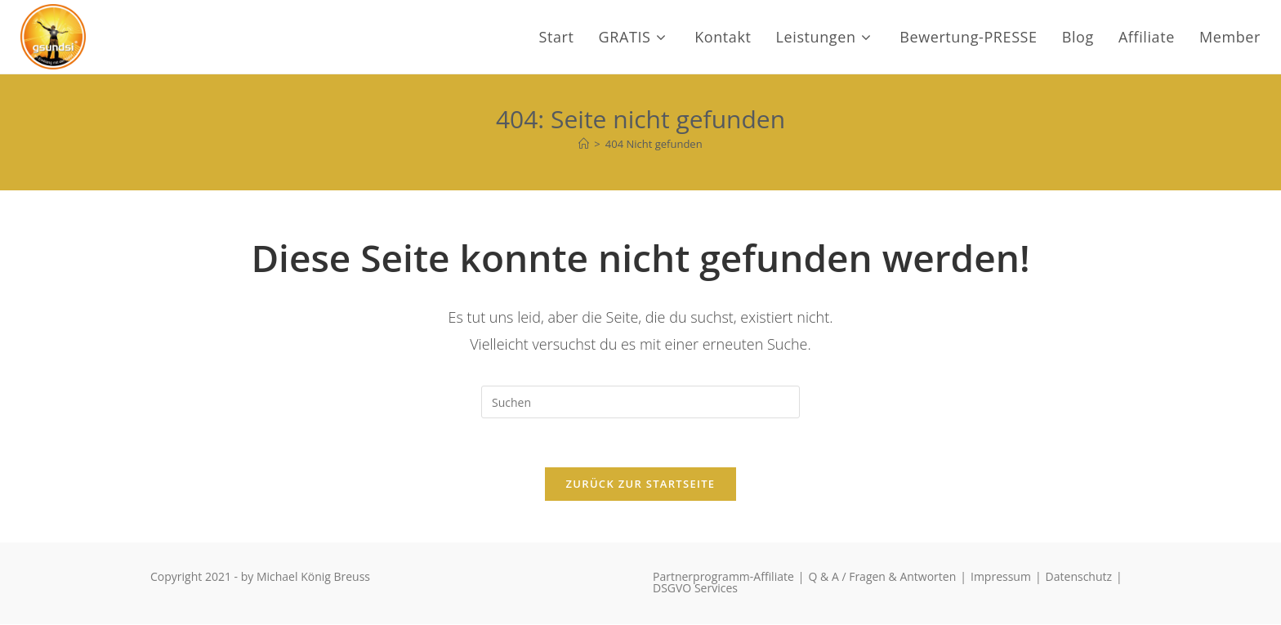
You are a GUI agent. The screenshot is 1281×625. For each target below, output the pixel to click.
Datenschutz (1079, 577)
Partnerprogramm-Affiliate (723, 577)
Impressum (1001, 577)
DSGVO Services (695, 588)
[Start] (583, 143)
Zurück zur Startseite (641, 484)
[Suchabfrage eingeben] (640, 402)
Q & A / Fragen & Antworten (883, 577)
